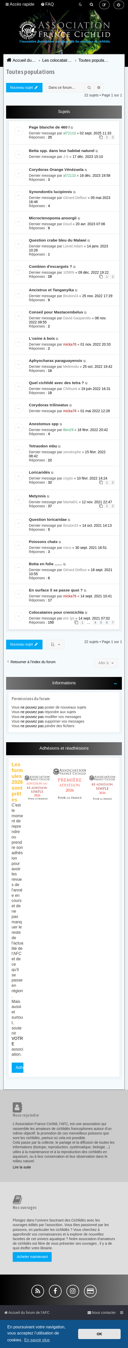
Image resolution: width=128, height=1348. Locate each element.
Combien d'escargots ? (50, 266)
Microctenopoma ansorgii (53, 218)
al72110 (69, 133)
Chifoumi (70, 389)
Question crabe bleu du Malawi (58, 240)
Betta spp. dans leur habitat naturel (61, 150)
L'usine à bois (42, 338)
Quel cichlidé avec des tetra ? (56, 383)
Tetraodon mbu (43, 446)
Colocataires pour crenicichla (56, 612)
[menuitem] (47, 4)
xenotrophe (72, 452)
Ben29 (68, 430)
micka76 (69, 344)
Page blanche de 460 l (49, 127)
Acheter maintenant (32, 1257)
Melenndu (71, 366)
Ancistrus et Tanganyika (51, 290)
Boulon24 (70, 296)
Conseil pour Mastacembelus (56, 312)
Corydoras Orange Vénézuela (56, 169)
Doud (67, 224)
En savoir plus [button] (37, 1340)
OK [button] (99, 1334)
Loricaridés (39, 472)
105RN (68, 272)
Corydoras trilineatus (48, 405)
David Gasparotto (77, 318)
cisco (67, 548)
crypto (68, 478)
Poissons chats (43, 541)
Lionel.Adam (73, 246)
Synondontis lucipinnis (50, 192)
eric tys (68, 618)
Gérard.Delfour (75, 198)
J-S (65, 157)
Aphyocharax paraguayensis (55, 360)
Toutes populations (30, 71)
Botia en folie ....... (45, 564)
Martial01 (70, 502)
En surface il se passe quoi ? (56, 590)
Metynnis (37, 496)
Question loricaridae (48, 519)
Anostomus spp (44, 424)
